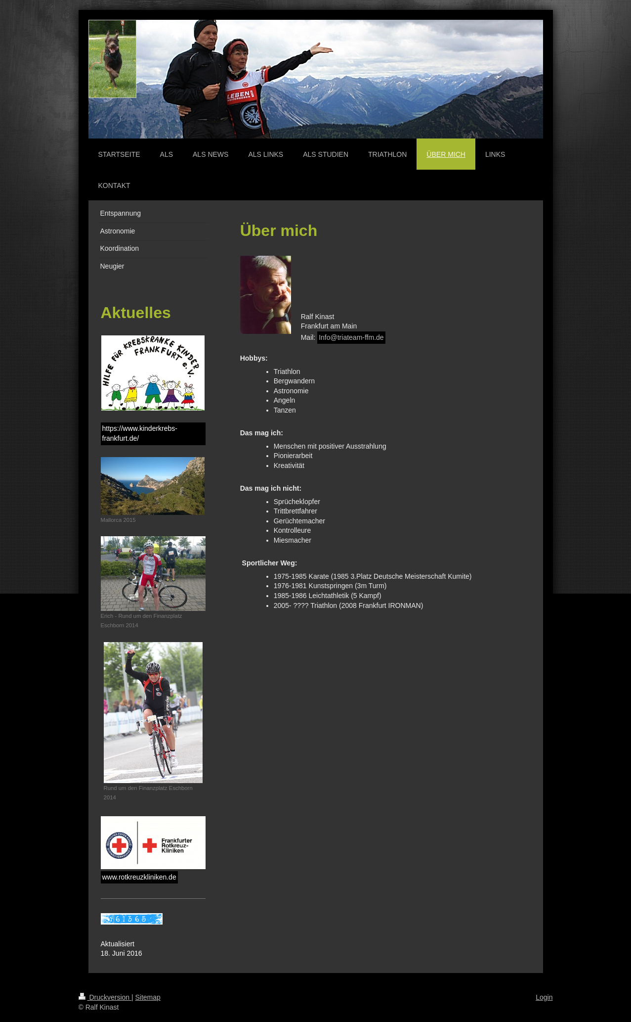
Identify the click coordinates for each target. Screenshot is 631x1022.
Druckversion (105, 997)
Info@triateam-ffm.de (351, 337)
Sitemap (148, 997)
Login (544, 997)
